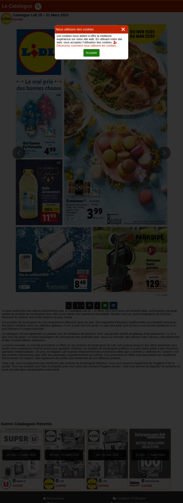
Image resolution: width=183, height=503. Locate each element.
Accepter (91, 52)
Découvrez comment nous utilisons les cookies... (87, 44)
